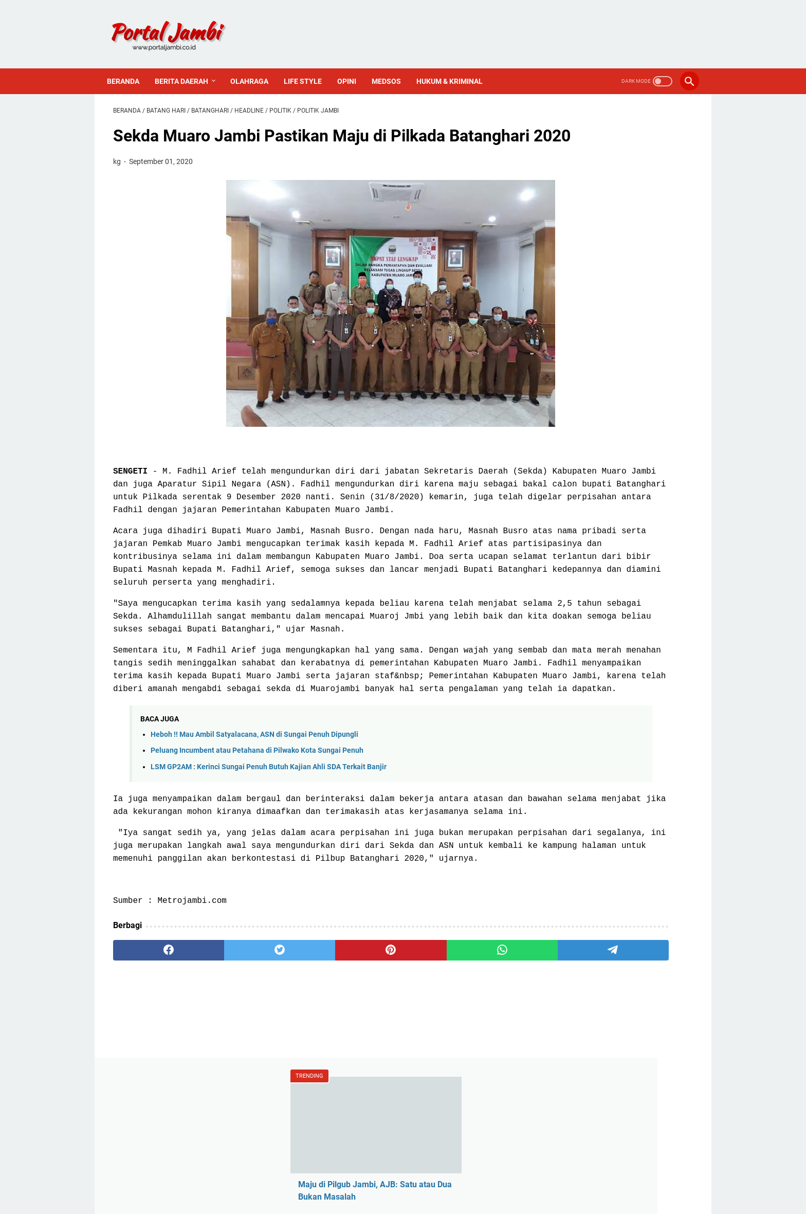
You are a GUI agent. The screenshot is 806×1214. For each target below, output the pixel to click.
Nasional (565, 639)
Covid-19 (565, 604)
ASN (557, 551)
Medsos (392, 66)
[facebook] (152, 1068)
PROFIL (465, 1177)
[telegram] (463, 1068)
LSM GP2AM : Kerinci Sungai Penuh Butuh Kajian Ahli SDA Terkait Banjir (269, 859)
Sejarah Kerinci (576, 788)
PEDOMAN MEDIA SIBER (403, 1177)
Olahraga (255, 66)
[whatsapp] (385, 1068)
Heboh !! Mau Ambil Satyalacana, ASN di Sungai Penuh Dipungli (254, 827)
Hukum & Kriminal (456, 66)
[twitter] (229, 1068)
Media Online (573, 621)
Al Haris (563, 586)
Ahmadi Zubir (573, 569)
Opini (352, 66)
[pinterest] (307, 1068)
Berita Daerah (187, 66)
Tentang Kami (574, 753)
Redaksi (563, 736)
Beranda (129, 66)
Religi (559, 674)
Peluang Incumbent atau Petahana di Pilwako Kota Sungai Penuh (257, 843)
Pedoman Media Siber (589, 771)
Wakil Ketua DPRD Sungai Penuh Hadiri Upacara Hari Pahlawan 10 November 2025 (607, 311)
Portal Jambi (417, 1198)
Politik (560, 656)
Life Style (309, 66)
